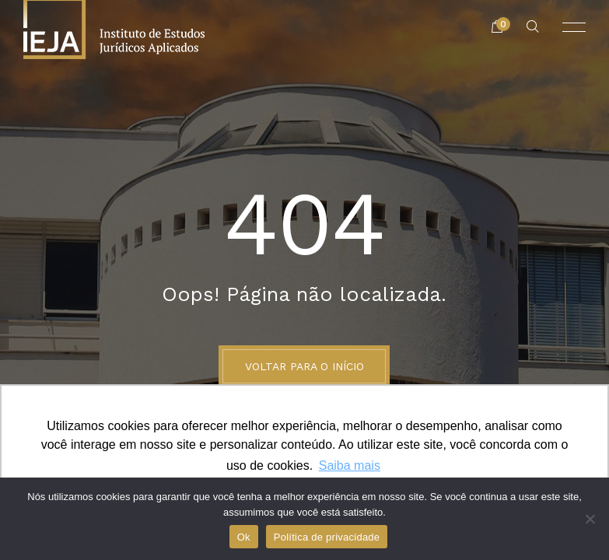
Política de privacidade (327, 537)
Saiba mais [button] (349, 465)
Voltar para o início (304, 366)
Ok (243, 537)
